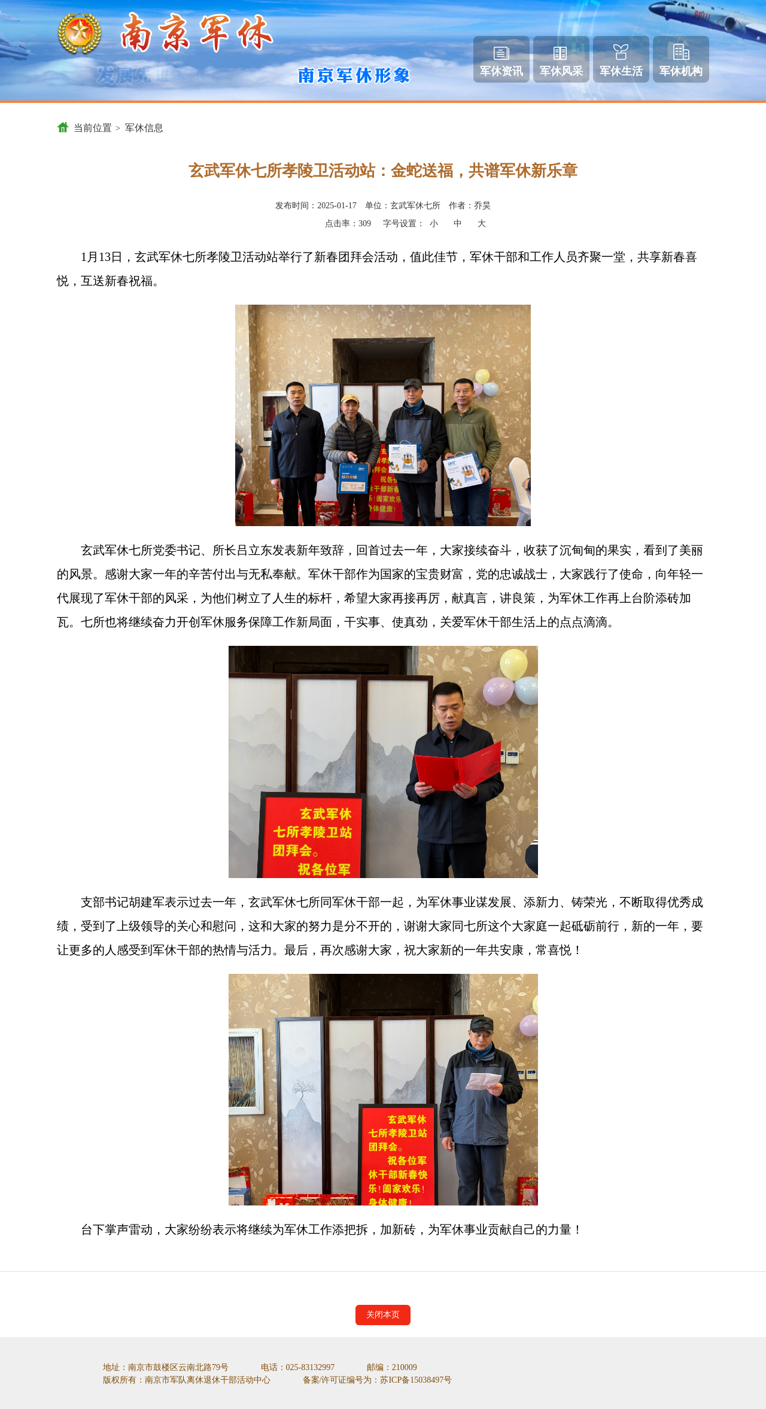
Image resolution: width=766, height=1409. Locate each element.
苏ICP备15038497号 (416, 1379)
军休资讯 (501, 62)
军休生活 (621, 60)
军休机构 (681, 60)
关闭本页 (383, 1314)
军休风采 (561, 62)
